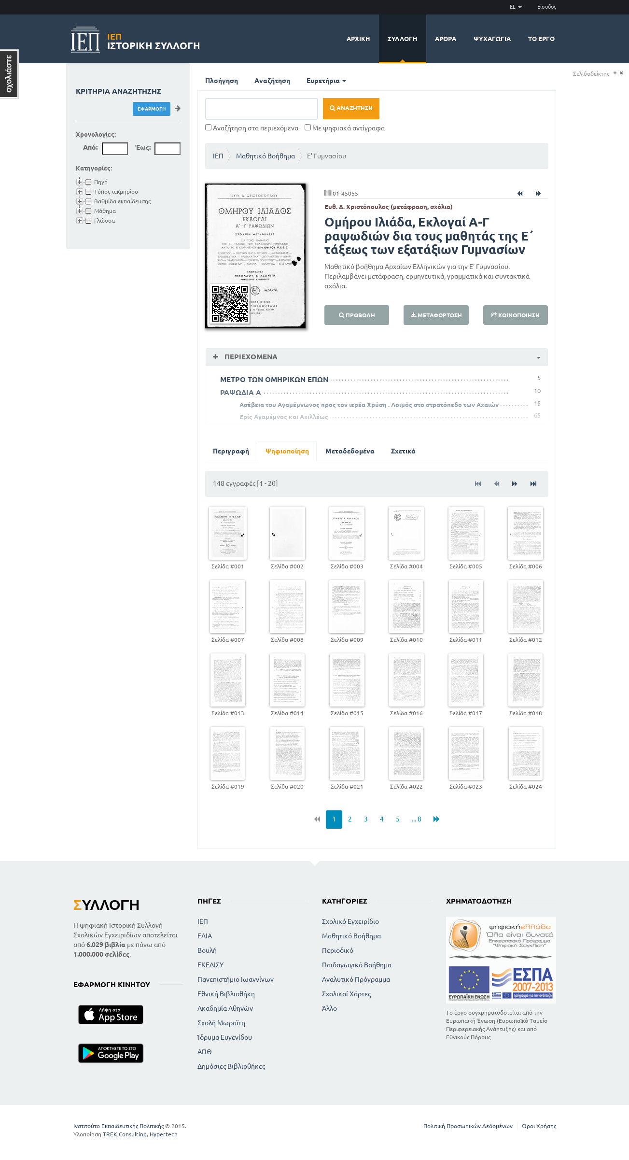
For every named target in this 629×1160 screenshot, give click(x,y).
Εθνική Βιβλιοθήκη (226, 994)
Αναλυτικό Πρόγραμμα (356, 979)
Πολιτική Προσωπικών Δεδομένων (468, 1126)
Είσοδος (546, 7)
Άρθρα (445, 38)
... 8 (416, 819)
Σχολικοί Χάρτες (346, 994)
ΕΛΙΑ (204, 936)
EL (516, 7)
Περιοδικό (337, 950)
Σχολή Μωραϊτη (221, 1023)
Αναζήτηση (272, 81)
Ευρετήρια (326, 81)
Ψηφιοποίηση (287, 451)
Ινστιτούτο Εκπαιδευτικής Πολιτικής (118, 1126)
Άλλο (329, 1008)
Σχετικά (403, 451)
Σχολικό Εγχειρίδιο (350, 921)
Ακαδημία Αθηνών (225, 1008)
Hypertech (164, 1134)
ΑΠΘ (204, 1052)
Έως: (143, 147)
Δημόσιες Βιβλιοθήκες (231, 1066)
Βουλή (207, 950)
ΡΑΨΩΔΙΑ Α (240, 392)
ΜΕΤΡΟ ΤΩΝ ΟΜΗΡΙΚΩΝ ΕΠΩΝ (274, 379)
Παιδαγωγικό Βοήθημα (356, 965)
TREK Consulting (125, 1134)
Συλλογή (403, 38)
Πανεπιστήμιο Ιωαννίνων (235, 979)
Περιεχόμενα (250, 357)
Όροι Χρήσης (539, 1126)
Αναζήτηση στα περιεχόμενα (251, 128)
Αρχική (358, 38)
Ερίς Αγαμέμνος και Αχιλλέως (283, 416)
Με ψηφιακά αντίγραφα (345, 128)
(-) (621, 73)
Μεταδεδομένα (350, 451)
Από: (90, 147)
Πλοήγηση (221, 81)
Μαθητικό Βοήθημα (265, 156)
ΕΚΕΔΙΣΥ (210, 965)
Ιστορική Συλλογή (153, 39)
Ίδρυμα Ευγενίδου (224, 1037)
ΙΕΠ (218, 156)
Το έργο (541, 38)
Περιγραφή (231, 451)
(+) (615, 73)
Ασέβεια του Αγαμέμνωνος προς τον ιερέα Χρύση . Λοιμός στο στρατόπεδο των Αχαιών (369, 404)
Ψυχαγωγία (492, 38)
